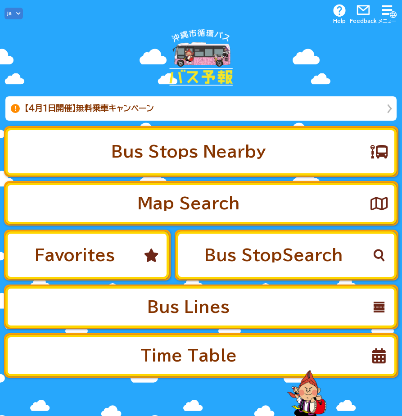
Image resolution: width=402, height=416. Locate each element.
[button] (201, 152)
